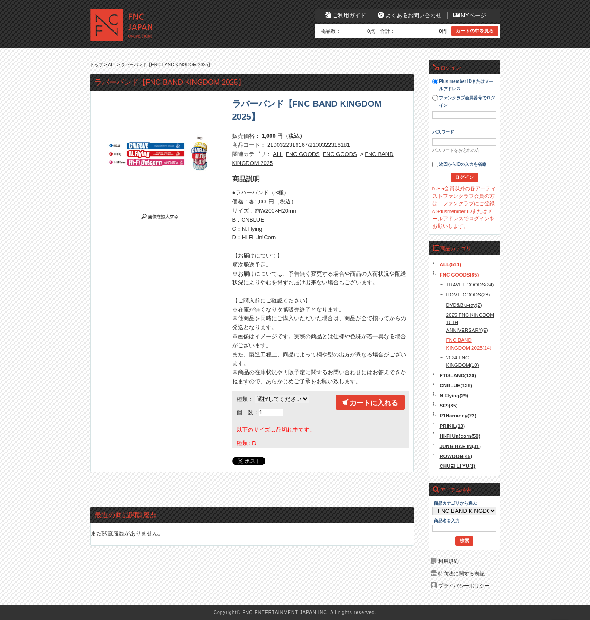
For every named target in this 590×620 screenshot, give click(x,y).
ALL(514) (450, 264)
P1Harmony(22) (458, 415)
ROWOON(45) (456, 456)
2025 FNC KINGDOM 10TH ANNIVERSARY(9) (470, 322)
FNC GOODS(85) (459, 274)
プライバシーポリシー (464, 585)
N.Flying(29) (454, 395)
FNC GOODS (303, 154)
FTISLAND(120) (458, 375)
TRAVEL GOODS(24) (470, 284)
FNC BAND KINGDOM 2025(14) (469, 343)
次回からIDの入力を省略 (459, 164)
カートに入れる (370, 403)
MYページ (469, 15)
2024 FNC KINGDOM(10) (462, 361)
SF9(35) (449, 405)
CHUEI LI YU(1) (458, 466)
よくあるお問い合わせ (410, 15)
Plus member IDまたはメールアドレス (462, 85)
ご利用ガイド (345, 15)
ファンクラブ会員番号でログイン (463, 101)
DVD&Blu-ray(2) (464, 305)
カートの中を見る (475, 30)
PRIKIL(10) (452, 426)
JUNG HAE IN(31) (460, 446)
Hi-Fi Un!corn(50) (460, 436)
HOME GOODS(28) (468, 294)
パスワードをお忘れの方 (456, 150)
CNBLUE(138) (456, 385)
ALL (112, 64)
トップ (96, 64)
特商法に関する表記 (461, 573)
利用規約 (448, 561)
